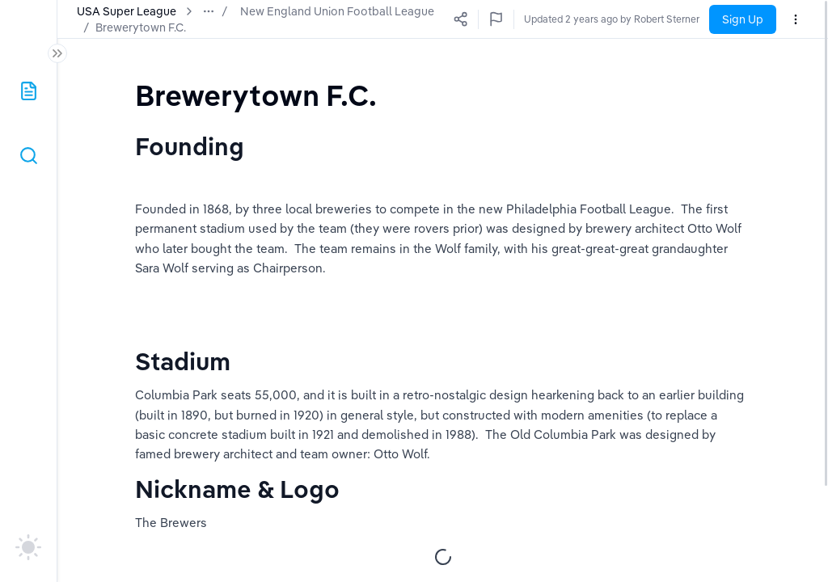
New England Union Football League (337, 11)
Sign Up (742, 19)
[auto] (28, 547)
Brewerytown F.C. (122, 27)
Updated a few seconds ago (636, 19)
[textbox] (255, 95)
